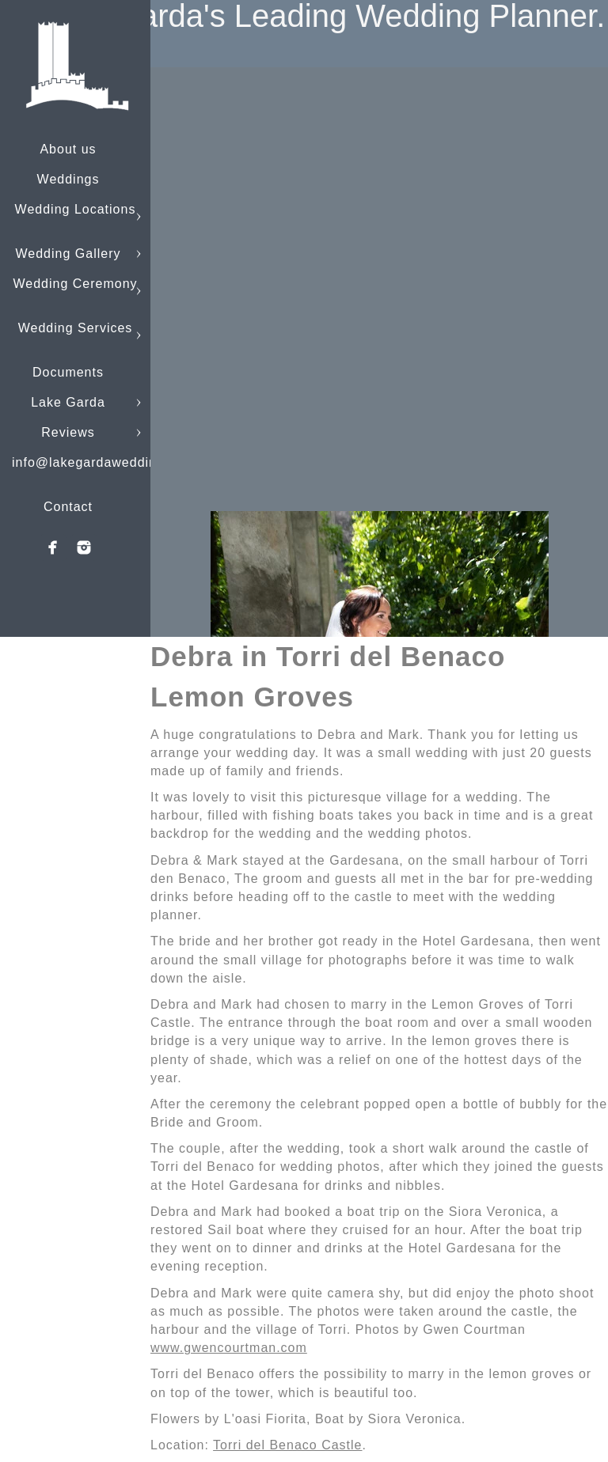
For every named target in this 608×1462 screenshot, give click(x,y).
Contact (68, 506)
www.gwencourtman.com (228, 1347)
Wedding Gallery (68, 253)
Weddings (68, 179)
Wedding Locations (75, 209)
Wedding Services (75, 328)
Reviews (67, 432)
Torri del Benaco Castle (287, 1445)
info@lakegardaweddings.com (107, 462)
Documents (68, 372)
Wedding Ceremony (75, 283)
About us (68, 149)
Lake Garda (68, 402)
